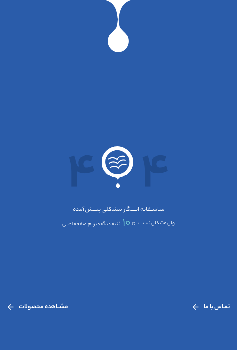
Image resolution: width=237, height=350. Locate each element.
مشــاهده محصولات (37, 307)
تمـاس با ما (211, 307)
